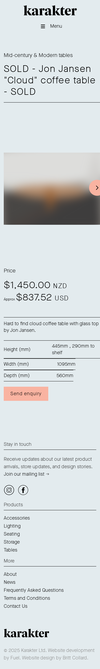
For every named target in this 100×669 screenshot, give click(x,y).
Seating (12, 534)
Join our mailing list (24, 474)
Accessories (17, 518)
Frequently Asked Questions (34, 590)
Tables (10, 550)
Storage (12, 542)
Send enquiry (26, 393)
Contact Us (15, 606)
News (9, 582)
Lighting (12, 526)
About (10, 574)
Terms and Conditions (27, 598)
